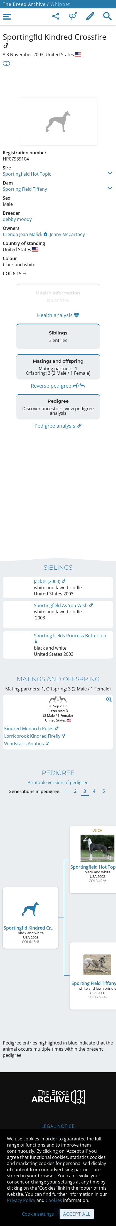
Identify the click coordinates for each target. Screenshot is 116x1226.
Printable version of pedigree (58, 779)
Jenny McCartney (67, 234)
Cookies (54, 1200)
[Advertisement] (58, 81)
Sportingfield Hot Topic (27, 174)
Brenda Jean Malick (25, 234)
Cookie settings (38, 1214)
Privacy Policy (21, 1200)
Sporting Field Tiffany (25, 189)
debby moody (17, 219)
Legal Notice (58, 1123)
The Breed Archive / (26, 4)
